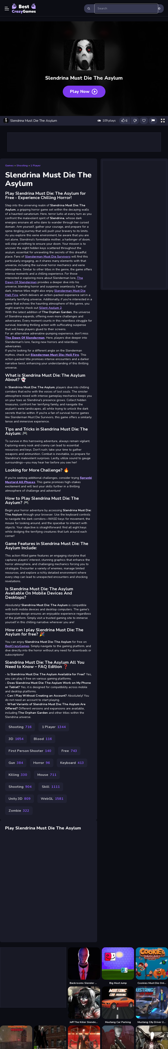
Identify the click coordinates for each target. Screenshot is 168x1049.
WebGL (52, 798)
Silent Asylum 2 (50, 308)
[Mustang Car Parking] (118, 1005)
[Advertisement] (134, 224)
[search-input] (126, 8)
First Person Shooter (30, 750)
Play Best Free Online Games (24, 8)
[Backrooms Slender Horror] (84, 966)
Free (69, 750)
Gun (16, 762)
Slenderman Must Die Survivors (47, 257)
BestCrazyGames (17, 646)
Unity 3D (20, 798)
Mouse (46, 774)
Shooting (22, 165)
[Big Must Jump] (118, 966)
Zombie (19, 810)
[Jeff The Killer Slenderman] (84, 1005)
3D (16, 738)
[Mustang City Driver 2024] (152, 1005)
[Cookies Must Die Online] (152, 966)
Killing (18, 774)
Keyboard (72, 762)
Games (9, 165)
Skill (51, 786)
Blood (43, 738)
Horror (41, 762)
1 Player (36, 165)
